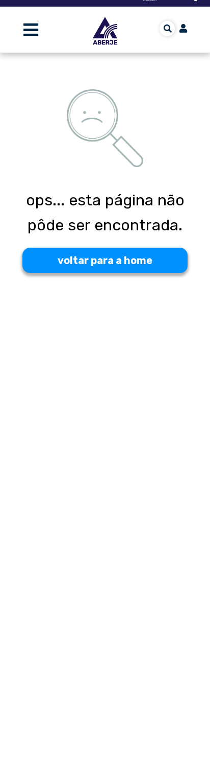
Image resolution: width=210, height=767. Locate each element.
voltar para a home (105, 260)
